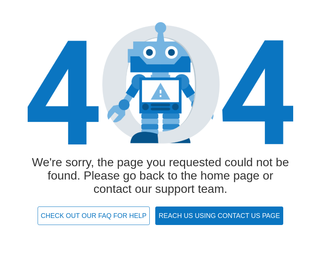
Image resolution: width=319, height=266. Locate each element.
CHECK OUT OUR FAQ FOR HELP (94, 215)
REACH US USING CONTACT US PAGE (219, 215)
